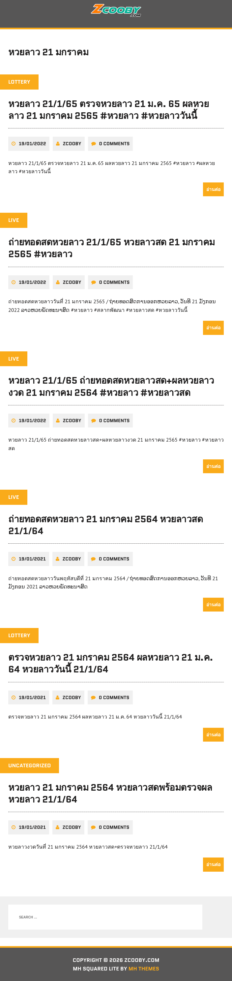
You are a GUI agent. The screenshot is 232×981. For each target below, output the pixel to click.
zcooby (72, 143)
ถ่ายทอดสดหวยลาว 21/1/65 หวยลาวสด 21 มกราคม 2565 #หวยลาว (111, 247)
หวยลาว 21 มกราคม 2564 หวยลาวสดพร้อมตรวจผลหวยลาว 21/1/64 (110, 793)
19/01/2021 (32, 559)
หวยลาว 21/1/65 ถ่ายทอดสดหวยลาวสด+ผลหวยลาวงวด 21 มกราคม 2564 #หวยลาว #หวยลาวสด (111, 386)
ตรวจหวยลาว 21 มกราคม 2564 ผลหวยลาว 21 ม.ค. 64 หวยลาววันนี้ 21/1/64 (110, 663)
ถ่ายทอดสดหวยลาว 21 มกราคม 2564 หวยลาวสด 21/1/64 (105, 524)
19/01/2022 (32, 143)
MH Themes (144, 968)
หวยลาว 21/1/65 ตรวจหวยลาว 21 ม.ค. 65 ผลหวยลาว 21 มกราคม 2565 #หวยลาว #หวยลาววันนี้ (108, 109)
